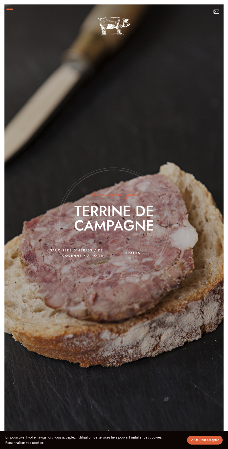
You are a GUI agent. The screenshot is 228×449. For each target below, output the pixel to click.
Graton (133, 253)
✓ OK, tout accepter (205, 440)
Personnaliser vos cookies (24, 442)
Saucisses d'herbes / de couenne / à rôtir (76, 253)
